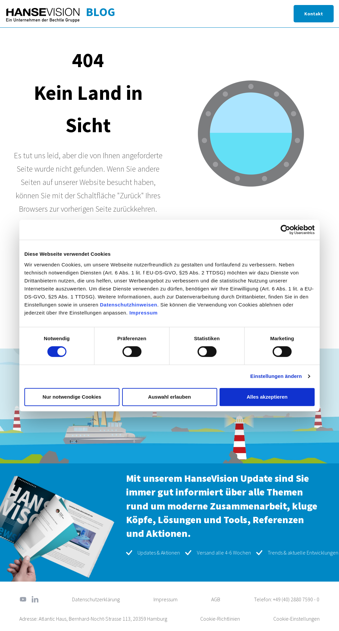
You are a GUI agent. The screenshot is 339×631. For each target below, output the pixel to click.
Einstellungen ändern (276, 376)
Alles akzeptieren (267, 397)
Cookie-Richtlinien (220, 618)
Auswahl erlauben (169, 397)
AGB (215, 599)
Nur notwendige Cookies (72, 397)
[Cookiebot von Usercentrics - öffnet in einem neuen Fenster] (285, 230)
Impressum (143, 313)
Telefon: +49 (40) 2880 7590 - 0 (286, 599)
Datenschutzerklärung (96, 599)
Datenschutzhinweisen (128, 304)
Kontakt (313, 14)
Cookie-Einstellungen (296, 618)
